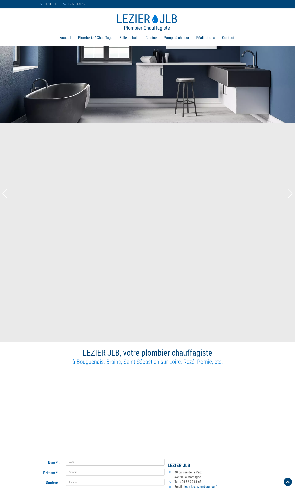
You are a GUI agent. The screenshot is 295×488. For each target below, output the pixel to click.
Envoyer (115, 399)
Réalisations (205, 38)
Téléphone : (51, 313)
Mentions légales (254, 482)
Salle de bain (128, 38)
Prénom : (51, 254)
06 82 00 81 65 (73, 4)
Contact (228, 38)
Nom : (54, 244)
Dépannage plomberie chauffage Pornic (114, 438)
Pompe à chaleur (176, 38)
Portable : (52, 323)
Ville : (54, 303)
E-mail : (52, 333)
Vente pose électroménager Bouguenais (114, 450)
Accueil (65, 38)
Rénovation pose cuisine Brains (109, 463)
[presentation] (97, 384)
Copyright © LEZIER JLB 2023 (48, 482)
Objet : (53, 343)
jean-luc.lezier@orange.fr (201, 268)
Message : (52, 353)
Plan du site (233, 482)
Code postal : (50, 293)
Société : (53, 264)
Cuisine (151, 38)
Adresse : (52, 274)
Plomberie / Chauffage (95, 38)
